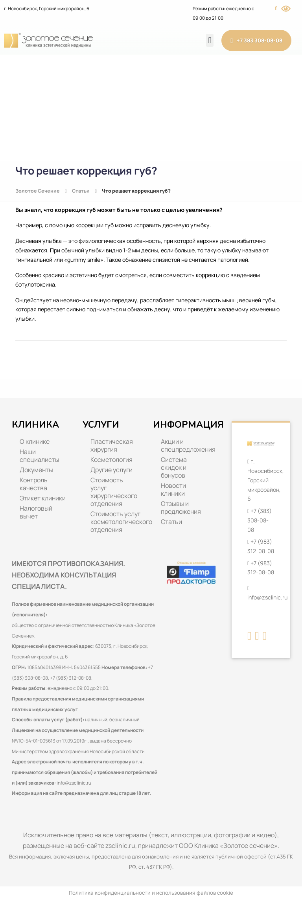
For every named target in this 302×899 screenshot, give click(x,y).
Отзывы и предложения (181, 507)
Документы (36, 469)
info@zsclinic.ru (74, 783)
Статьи (171, 521)
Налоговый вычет (36, 512)
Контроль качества (34, 484)
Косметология (111, 459)
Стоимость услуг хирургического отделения (113, 492)
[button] (210, 40)
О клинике (35, 441)
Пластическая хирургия (111, 445)
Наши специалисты (39, 455)
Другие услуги (111, 469)
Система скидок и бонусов (174, 467)
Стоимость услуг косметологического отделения (117, 521)
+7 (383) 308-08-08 (259, 520)
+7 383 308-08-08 (256, 40)
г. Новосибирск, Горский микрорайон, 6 (46, 8)
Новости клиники (173, 489)
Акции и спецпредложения (188, 445)
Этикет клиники (43, 498)
